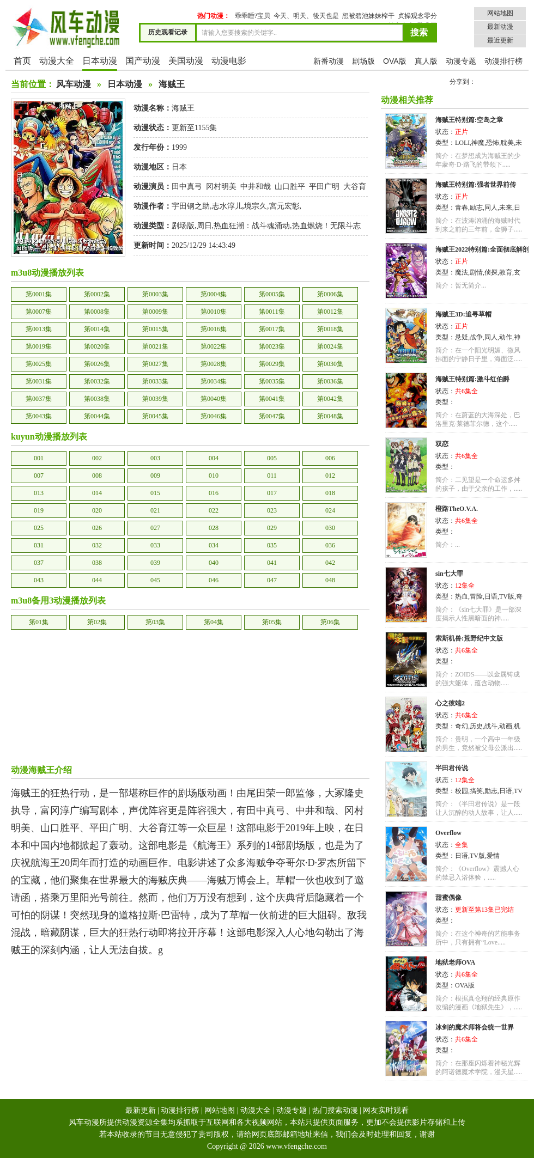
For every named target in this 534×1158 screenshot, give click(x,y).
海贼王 (172, 84)
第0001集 (39, 294)
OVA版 (394, 61)
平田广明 (324, 186)
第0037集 (39, 399)
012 (330, 475)
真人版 (426, 61)
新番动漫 (328, 61)
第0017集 (272, 329)
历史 (476, 726)
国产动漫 (142, 60)
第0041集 (272, 399)
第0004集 (214, 294)
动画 (505, 726)
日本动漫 (99, 60)
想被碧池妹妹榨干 (368, 16)
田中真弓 (187, 186)
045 (155, 580)
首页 (22, 60)
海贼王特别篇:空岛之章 (469, 120)
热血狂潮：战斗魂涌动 (252, 226)
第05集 (272, 622)
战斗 (490, 726)
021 (155, 510)
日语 (490, 596)
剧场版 (363, 61)
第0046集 (214, 416)
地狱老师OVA (455, 962)
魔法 (461, 272)
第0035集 (272, 381)
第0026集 (97, 364)
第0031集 (39, 381)
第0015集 (155, 329)
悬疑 (461, 337)
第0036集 (330, 381)
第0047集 (272, 416)
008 (97, 475)
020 (97, 510)
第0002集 (97, 294)
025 (39, 528)
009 (155, 475)
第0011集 (272, 311)
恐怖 (492, 143)
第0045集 (155, 416)
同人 (490, 207)
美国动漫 (185, 60)
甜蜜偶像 (448, 897)
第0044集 (97, 416)
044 (97, 580)
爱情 (493, 856)
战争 (476, 337)
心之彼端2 (450, 703)
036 (330, 545)
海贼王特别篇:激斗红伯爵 (472, 379)
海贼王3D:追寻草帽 (463, 314)
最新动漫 (500, 27)
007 (39, 475)
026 (97, 528)
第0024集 (330, 346)
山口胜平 (290, 186)
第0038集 (97, 399)
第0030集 (330, 364)
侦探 (490, 272)
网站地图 (500, 13)
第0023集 (272, 346)
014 (97, 493)
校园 (461, 791)
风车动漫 (73, 84)
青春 (461, 207)
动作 (505, 337)
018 (330, 493)
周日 (204, 226)
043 (39, 580)
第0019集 (39, 346)
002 (97, 458)
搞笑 (476, 791)
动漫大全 (56, 60)
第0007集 (39, 311)
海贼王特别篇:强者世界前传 (475, 184)
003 (155, 458)
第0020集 (97, 346)
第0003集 (155, 294)
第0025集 (39, 364)
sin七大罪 (449, 573)
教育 (505, 272)
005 (272, 458)
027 (155, 528)
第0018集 (330, 329)
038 (97, 562)
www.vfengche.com (296, 1146)
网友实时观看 (386, 1110)
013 (39, 493)
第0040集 (214, 399)
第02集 (97, 622)
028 (214, 528)
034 (214, 545)
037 (39, 562)
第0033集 (155, 381)
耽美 (507, 143)
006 (330, 458)
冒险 (476, 596)
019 (39, 510)
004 (214, 458)
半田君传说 (451, 768)
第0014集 (97, 329)
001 (39, 458)
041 (272, 562)
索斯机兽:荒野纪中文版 (469, 638)
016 (214, 493)
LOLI (462, 143)
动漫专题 (461, 61)
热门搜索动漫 (335, 1110)
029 (272, 528)
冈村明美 (221, 186)
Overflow (448, 833)
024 (330, 510)
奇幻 (461, 726)
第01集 (38, 622)
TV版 (506, 596)
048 (330, 580)
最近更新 (500, 40)
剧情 (476, 272)
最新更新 (140, 1110)
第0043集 (39, 416)
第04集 (213, 622)
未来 (505, 207)
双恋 (441, 444)
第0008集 (97, 311)
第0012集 (330, 311)
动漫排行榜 (503, 61)
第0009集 (155, 311)
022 (214, 510)
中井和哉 (255, 186)
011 (272, 475)
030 (330, 528)
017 (272, 493)
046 (214, 580)
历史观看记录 (167, 32)
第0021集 (155, 346)
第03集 (155, 622)
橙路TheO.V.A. (456, 509)
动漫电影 (228, 60)
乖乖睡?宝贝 (252, 16)
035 (272, 545)
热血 (461, 596)
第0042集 (330, 399)
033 (155, 545)
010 (214, 475)
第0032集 (97, 381)
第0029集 (272, 364)
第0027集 (155, 364)
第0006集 (330, 294)
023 (272, 510)
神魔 (477, 143)
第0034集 (214, 381)
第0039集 (155, 399)
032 (97, 545)
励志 (476, 207)
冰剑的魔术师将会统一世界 (474, 1027)
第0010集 (214, 311)
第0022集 (214, 346)
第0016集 (214, 329)
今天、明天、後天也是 (306, 16)
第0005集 (272, 294)
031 (39, 545)
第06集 (330, 622)
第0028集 (214, 364)
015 (155, 493)
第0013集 (39, 329)
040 (214, 562)
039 (155, 562)
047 (272, 580)
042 (330, 562)
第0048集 (330, 416)
